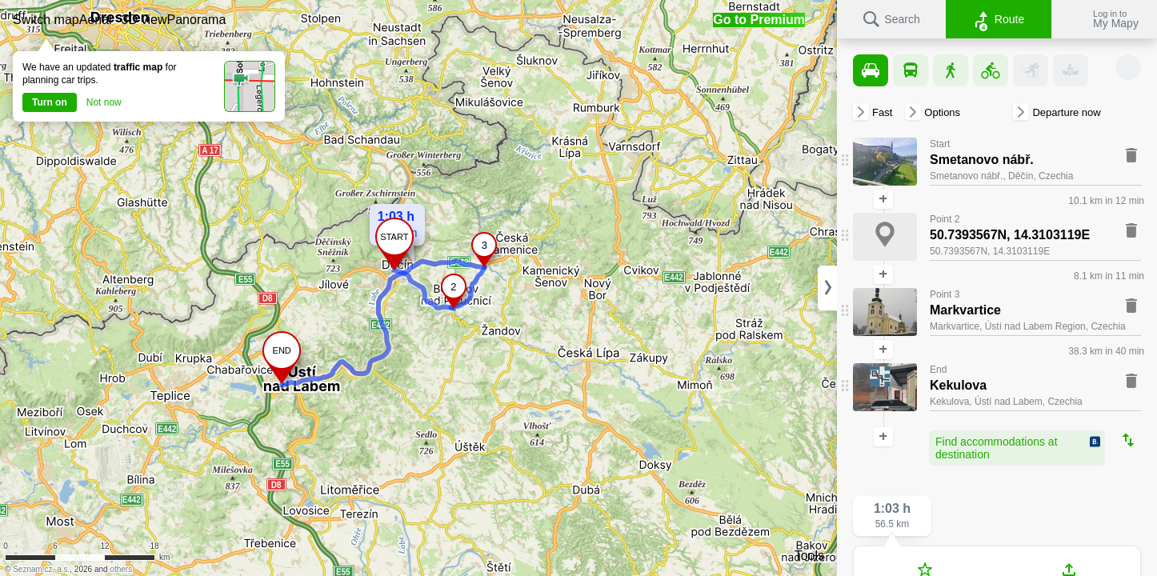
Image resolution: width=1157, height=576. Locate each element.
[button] (46, 19)
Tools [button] (809, 555)
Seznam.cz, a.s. (41, 569)
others (121, 569)
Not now (104, 102)
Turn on (49, 102)
